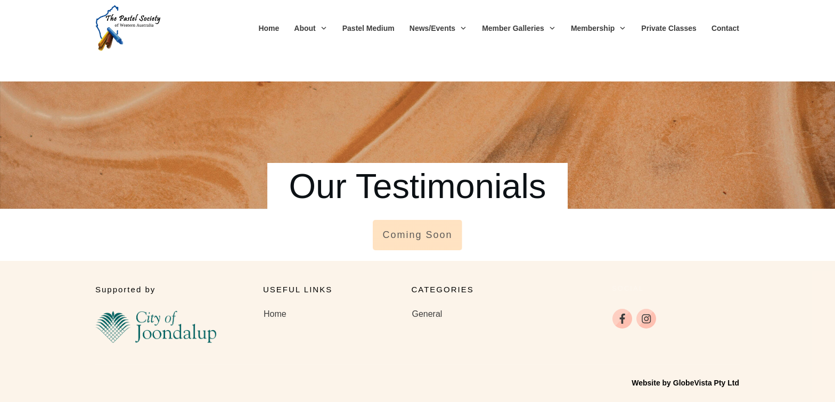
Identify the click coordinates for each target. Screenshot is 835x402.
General (427, 289)
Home (275, 289)
